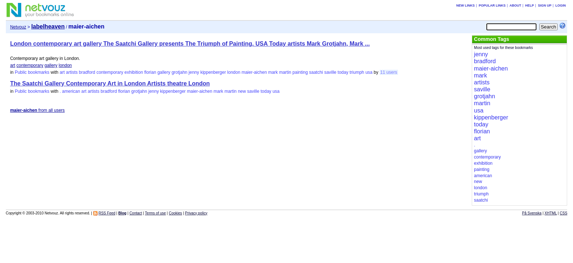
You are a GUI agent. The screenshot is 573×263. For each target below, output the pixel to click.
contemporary (29, 65)
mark (273, 72)
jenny (194, 72)
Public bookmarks (32, 72)
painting (300, 72)
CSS (564, 213)
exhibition (134, 72)
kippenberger (213, 72)
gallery (51, 65)
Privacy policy (196, 213)
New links (465, 5)
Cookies (175, 213)
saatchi (316, 72)
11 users (388, 72)
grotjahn (179, 72)
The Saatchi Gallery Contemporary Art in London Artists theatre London (110, 83)
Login (560, 5)
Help (529, 5)
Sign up (544, 5)
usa (368, 72)
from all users (37, 110)
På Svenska (532, 213)
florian (150, 72)
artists (71, 72)
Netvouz (18, 27)
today (343, 72)
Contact (135, 213)
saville (330, 72)
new (242, 91)
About (515, 5)
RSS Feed (106, 213)
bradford (87, 72)
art (12, 65)
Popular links (492, 5)
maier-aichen (254, 72)
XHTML (550, 213)
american (71, 91)
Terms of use (155, 213)
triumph (357, 72)
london (65, 65)
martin (285, 72)
